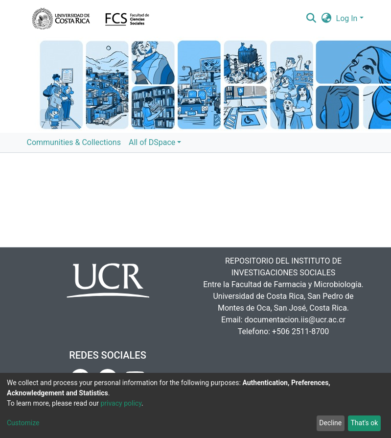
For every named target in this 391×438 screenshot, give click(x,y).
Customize (23, 423)
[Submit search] (311, 18)
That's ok (364, 423)
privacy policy (120, 403)
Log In (347, 18)
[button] (326, 18)
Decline (330, 423)
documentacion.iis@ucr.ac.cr (295, 319)
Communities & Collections (74, 142)
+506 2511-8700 (300, 331)
